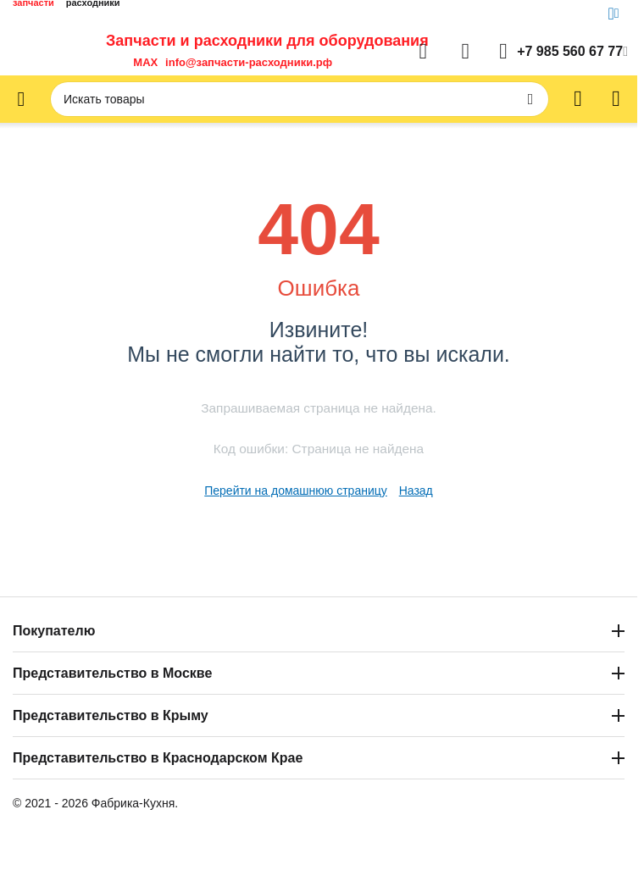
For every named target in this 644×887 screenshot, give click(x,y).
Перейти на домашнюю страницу (295, 490)
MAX (142, 62)
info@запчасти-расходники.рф (248, 62)
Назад (416, 490)
